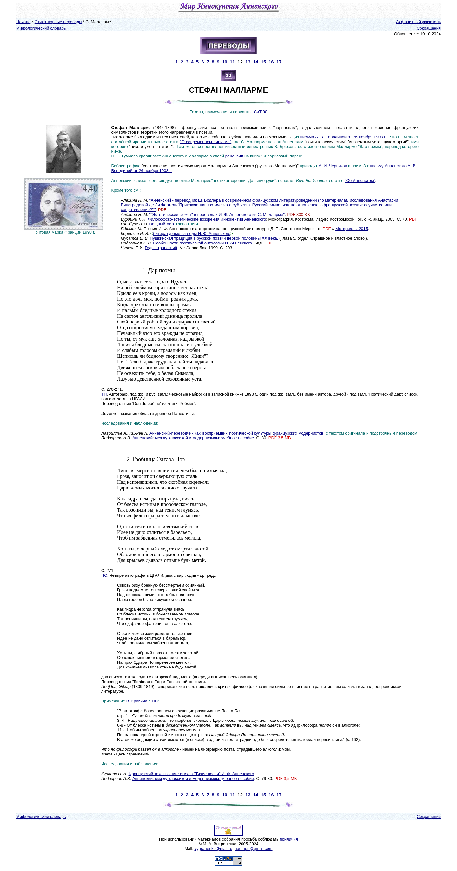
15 (263, 61)
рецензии (234, 156)
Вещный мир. (162, 224)
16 (271, 61)
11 (232, 61)
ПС (104, 575)
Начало (23, 21)
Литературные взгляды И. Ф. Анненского (191, 233)
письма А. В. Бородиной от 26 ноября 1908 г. (343, 137)
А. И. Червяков (333, 165)
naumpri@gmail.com (253, 848)
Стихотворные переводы (58, 21)
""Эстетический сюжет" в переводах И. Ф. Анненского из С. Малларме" (217, 214)
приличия (289, 839)
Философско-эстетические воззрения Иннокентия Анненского (207, 219)
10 (224, 61)
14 (255, 61)
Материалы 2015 (351, 228)
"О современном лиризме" (205, 141)
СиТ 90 (261, 112)
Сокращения (429, 28)
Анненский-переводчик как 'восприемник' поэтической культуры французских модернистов (236, 433)
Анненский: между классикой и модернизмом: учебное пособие (193, 438)
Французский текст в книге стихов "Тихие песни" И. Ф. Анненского (191, 773)
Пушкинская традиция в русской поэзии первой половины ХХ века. (214, 238)
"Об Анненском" (360, 180)
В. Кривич (135, 701)
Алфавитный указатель (418, 21)
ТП (104, 394)
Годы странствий (161, 247)
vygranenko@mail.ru (213, 848)
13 (247, 61)
